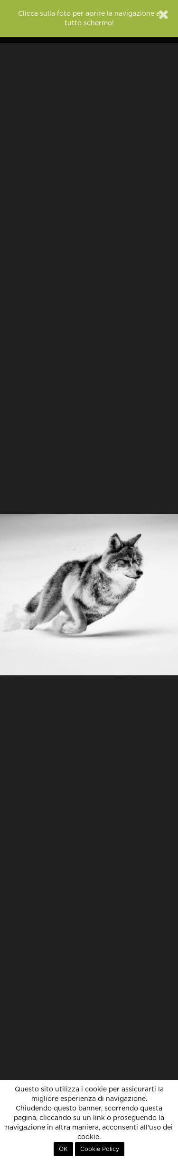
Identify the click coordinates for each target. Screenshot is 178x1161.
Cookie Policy (99, 1149)
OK (63, 1149)
